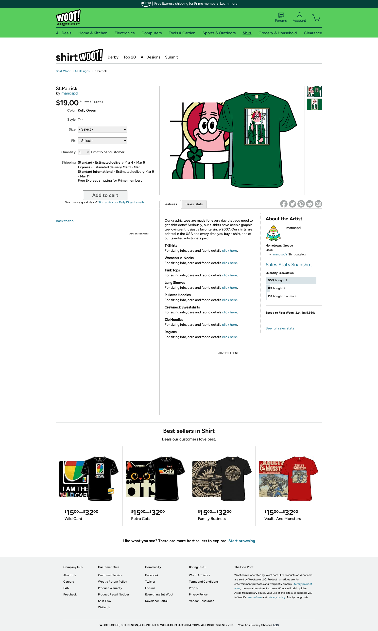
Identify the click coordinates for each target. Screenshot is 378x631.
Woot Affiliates (199, 575)
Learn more (229, 3)
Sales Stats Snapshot (289, 265)
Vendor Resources (201, 601)
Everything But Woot (159, 594)
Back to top (64, 221)
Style (71, 119)
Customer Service (110, 575)
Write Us (104, 607)
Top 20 (129, 57)
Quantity (68, 152)
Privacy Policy (198, 594)
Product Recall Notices (114, 594)
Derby (113, 57)
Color (71, 110)
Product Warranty (110, 588)
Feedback (70, 594)
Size (72, 129)
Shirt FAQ (104, 601)
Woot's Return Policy (112, 581)
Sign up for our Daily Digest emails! (121, 202)
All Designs (150, 57)
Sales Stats (194, 204)
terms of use (254, 597)
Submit (171, 57)
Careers (68, 581)
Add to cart (105, 195)
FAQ (66, 588)
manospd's (280, 254)
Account (299, 17)
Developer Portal (156, 601)
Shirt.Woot (79, 55)
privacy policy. (277, 597)
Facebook (151, 575)
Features (170, 204)
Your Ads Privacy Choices (255, 625)
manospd (69, 93)
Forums (281, 17)
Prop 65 (194, 588)
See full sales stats (280, 328)
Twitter (150, 581)
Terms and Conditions (204, 581)
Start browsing (241, 540)
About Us (69, 575)
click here (229, 251)
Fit (73, 141)
